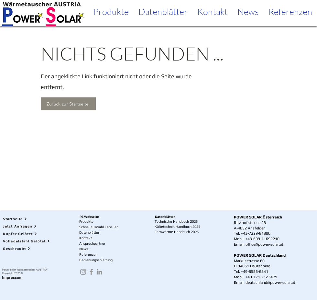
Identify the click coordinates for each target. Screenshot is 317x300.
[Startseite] (31, 219)
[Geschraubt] (31, 248)
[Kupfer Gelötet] (31, 233)
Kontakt (85, 238)
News (83, 249)
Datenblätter (89, 232)
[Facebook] (91, 272)
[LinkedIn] (99, 272)
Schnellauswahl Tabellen (98, 227)
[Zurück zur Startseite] (68, 103)
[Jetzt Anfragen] (31, 226)
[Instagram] (83, 272)
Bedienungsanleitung (96, 260)
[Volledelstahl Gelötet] (31, 241)
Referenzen (88, 254)
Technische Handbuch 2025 (176, 221)
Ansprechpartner (92, 243)
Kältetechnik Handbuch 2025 (177, 226)
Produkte (86, 221)
